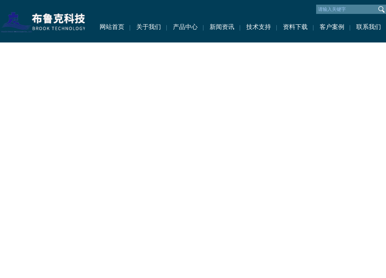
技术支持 (258, 27)
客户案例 (332, 27)
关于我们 (148, 27)
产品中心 (185, 27)
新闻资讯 (222, 27)
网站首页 (112, 27)
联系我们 (368, 27)
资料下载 (295, 27)
